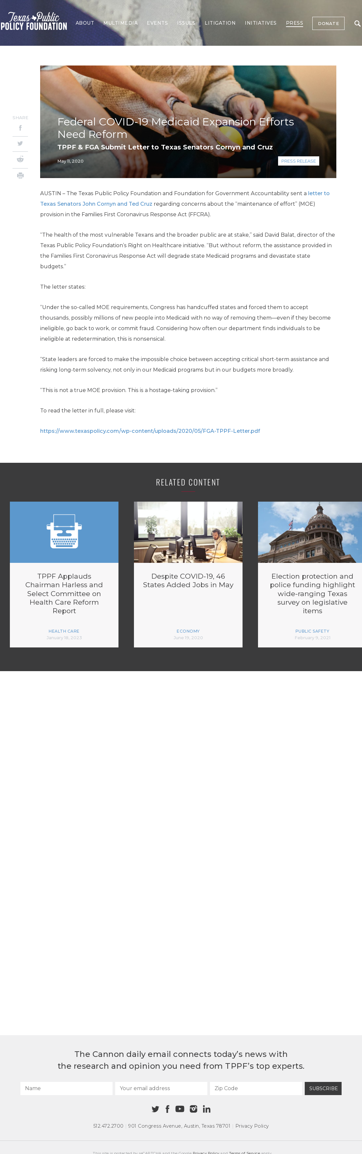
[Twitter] (20, 144)
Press (294, 23)
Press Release (298, 161)
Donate (328, 23)
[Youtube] (180, 1109)
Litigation (220, 23)
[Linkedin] (206, 1109)
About (85, 23)
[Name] (66, 1088)
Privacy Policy (252, 1126)
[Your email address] (161, 1088)
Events (157, 23)
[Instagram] (193, 1109)
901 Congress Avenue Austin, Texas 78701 (179, 1126)
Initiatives (261, 23)
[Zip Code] (256, 1088)
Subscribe (323, 1088)
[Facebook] (20, 129)
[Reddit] (20, 160)
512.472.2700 (108, 1126)
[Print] (20, 177)
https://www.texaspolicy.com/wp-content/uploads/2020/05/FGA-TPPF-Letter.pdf (150, 431)
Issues (186, 23)
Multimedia (120, 23)
